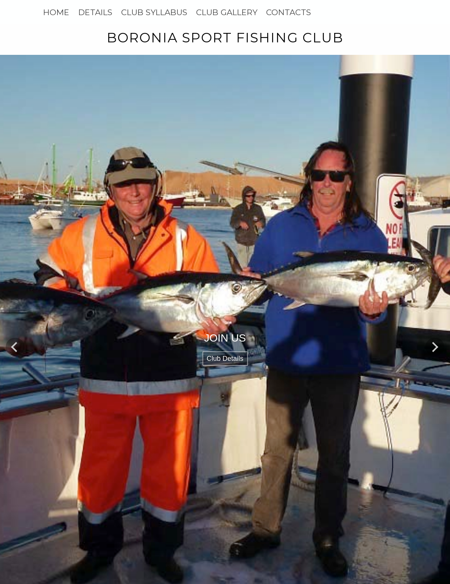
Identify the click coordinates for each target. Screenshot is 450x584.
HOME (56, 12)
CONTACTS (288, 12)
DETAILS (95, 12)
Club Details (225, 358)
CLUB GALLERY (226, 12)
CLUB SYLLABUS (154, 12)
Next (434, 347)
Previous (15, 347)
